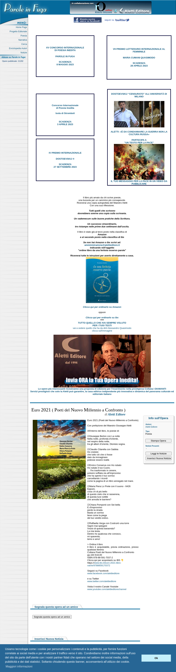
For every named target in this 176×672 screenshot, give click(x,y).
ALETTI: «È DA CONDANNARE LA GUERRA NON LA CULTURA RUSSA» (139, 133)
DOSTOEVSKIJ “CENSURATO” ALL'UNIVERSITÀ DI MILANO (139, 95)
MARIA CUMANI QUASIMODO (139, 57)
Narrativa (23, 40)
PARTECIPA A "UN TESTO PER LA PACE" (139, 141)
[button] (138, 658)
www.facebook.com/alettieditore (103, 573)
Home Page (22, 27)
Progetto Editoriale (19, 31)
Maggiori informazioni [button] (19, 666)
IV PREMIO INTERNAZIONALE (65, 153)
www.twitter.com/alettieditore (101, 581)
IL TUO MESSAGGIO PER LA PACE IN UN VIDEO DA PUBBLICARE (139, 182)
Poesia (24, 35)
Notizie (24, 52)
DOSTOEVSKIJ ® (65, 158)
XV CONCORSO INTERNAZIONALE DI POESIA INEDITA (65, 49)
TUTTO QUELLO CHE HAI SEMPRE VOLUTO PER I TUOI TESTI (102, 324)
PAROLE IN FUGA (65, 56)
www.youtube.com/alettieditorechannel (106, 589)
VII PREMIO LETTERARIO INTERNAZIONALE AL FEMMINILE (139, 50)
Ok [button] (156, 658)
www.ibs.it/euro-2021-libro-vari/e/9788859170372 (104, 564)
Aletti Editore (151, 427)
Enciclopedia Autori (18, 48)
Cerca (24, 44)
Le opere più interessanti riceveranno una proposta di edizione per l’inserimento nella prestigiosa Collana (102, 388)
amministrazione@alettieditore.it (102, 245)
